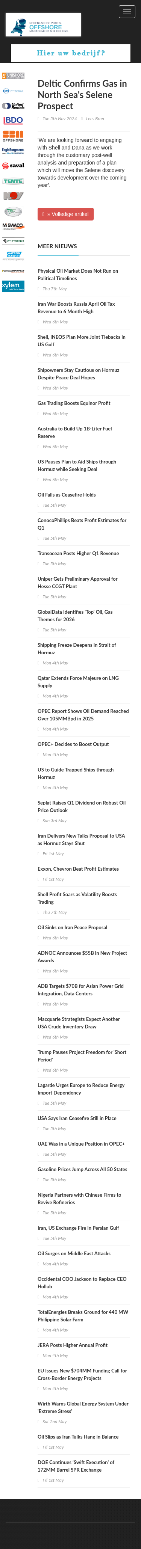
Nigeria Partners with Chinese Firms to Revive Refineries (79, 1198)
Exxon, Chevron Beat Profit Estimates (78, 869)
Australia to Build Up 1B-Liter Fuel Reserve (75, 432)
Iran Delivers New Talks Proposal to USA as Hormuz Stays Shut (81, 839)
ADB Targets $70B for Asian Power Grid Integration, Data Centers (81, 989)
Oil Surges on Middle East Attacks (74, 1253)
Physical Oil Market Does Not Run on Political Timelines (78, 274)
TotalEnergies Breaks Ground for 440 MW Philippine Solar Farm (83, 1316)
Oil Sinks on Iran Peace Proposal (72, 927)
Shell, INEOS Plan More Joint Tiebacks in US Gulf (82, 340)
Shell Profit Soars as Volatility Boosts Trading (77, 898)
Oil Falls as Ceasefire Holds (67, 495)
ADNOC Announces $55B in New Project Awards (82, 956)
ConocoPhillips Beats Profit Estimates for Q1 (82, 524)
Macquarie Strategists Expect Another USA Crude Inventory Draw (79, 1023)
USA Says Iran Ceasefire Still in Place (77, 1118)
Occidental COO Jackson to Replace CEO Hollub (82, 1282)
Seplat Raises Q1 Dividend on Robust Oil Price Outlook (82, 806)
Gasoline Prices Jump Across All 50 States (82, 1169)
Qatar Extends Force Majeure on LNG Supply (78, 681)
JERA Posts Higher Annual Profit (73, 1345)
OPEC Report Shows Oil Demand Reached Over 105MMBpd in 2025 (83, 715)
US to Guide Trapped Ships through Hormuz (76, 773)
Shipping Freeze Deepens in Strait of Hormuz (77, 648)
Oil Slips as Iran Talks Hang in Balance (78, 1437)
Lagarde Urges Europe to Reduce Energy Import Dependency (81, 1089)
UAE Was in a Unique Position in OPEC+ (81, 1144)
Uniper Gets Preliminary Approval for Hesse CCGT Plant (77, 582)
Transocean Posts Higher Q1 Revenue (78, 553)
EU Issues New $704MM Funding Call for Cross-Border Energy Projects (82, 1374)
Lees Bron (95, 118)
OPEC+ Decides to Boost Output (73, 744)
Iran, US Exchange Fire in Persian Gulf (78, 1228)
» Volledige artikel (65, 214)
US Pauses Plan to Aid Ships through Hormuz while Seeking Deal (77, 465)
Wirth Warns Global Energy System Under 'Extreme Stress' (83, 1407)
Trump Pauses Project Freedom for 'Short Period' (82, 1056)
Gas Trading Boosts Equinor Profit (74, 403)
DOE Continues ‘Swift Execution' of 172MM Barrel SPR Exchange (76, 1466)
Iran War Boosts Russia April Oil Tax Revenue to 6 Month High (76, 307)
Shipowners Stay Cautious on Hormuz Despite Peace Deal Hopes (78, 373)
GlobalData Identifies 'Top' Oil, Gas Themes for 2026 (75, 615)
